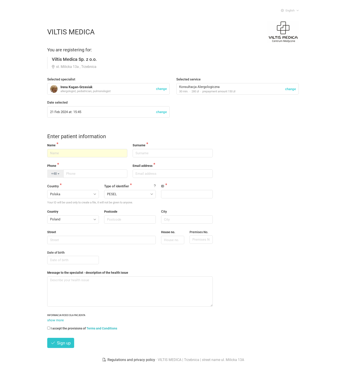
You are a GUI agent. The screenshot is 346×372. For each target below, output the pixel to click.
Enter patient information (76, 136)
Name (51, 145)
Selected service (188, 79)
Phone (51, 165)
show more (55, 320)
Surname (139, 145)
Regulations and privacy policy (129, 360)
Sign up (61, 343)
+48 (55, 174)
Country (53, 186)
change (290, 89)
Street (51, 232)
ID (162, 186)
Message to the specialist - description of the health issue (87, 272)
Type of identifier (116, 186)
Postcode (110, 211)
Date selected (57, 102)
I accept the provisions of (82, 328)
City (164, 212)
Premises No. (199, 232)
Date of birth (56, 252)
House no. (168, 232)
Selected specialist (61, 79)
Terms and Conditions (101, 328)
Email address (142, 165)
